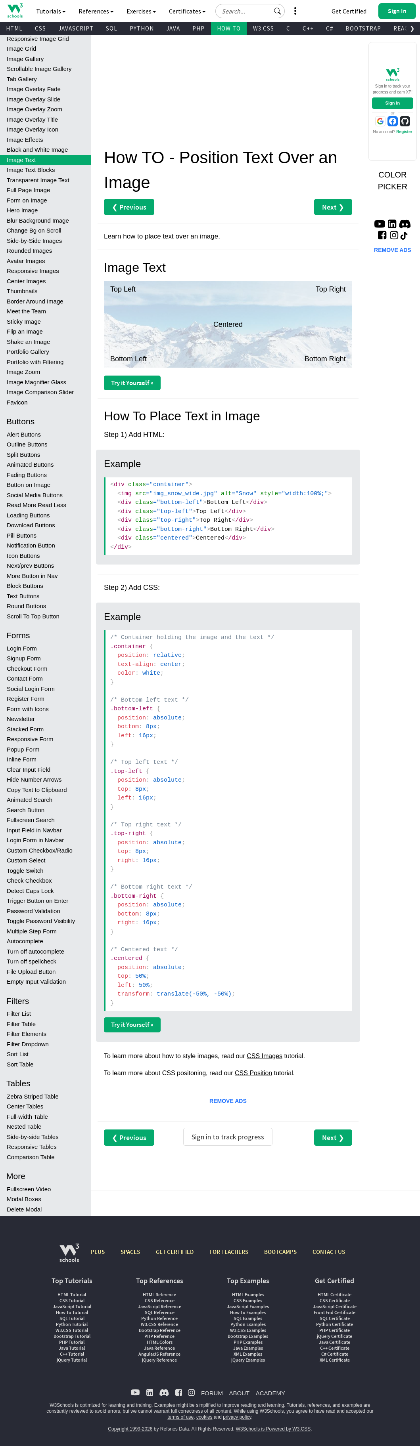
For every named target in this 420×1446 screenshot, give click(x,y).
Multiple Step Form (32, 931)
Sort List (18, 1054)
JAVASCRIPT (76, 28)
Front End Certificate (334, 1312)
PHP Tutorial (71, 1342)
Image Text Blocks (31, 169)
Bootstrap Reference (159, 1330)
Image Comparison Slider (40, 392)
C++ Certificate (334, 1348)
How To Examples (248, 1312)
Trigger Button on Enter (37, 900)
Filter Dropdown (28, 1044)
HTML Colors (160, 1342)
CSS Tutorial (71, 1300)
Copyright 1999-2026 (130, 1429)
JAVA (173, 28)
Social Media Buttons (35, 495)
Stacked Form (25, 729)
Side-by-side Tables (33, 1136)
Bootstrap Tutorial (72, 1336)
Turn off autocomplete (35, 951)
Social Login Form (31, 688)
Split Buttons (23, 454)
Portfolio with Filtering (35, 362)
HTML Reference (159, 1294)
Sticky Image (24, 321)
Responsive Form (30, 739)
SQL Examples (248, 1318)
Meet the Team (26, 311)
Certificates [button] (187, 11)
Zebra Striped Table (33, 1096)
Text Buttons (23, 596)
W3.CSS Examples (248, 1330)
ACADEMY (270, 1393)
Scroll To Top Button (33, 616)
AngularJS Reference (159, 1354)
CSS (40, 28)
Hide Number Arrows (34, 779)
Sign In (392, 103)
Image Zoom (23, 371)
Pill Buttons (21, 535)
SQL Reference (160, 1312)
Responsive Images (33, 270)
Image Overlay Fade (34, 89)
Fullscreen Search (31, 819)
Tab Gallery (22, 79)
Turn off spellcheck (31, 961)
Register (404, 132)
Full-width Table (27, 1116)
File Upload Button (31, 971)
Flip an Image (25, 331)
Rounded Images (29, 250)
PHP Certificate (334, 1330)
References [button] (96, 11)
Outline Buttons (27, 444)
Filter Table (21, 1024)
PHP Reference (159, 1336)
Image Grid (21, 48)
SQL (111, 28)
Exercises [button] (141, 11)
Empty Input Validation (36, 981)
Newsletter (21, 718)
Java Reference (159, 1348)
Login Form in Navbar (35, 840)
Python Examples (248, 1324)
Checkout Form (27, 668)
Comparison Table (31, 1157)
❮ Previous (129, 207)
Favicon (17, 402)
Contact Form (25, 678)
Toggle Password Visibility (41, 921)
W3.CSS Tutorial (72, 1330)
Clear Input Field (28, 769)
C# (329, 28)
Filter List (19, 1013)
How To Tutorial (72, 1312)
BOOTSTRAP (363, 28)
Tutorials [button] (51, 11)
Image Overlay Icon (32, 129)
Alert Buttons (24, 434)
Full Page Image (28, 190)
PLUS (98, 1251)
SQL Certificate (335, 1318)
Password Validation (33, 911)
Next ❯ (333, 207)
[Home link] (15, 10)
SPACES (130, 1251)
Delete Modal (24, 1209)
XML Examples (248, 1354)
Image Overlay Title (32, 119)
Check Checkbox (29, 880)
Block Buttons (25, 585)
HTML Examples (248, 1294)
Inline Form (21, 759)
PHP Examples (248, 1342)
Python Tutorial (72, 1324)
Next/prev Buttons (30, 565)
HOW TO (229, 28)
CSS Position (253, 1073)
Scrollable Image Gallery (39, 68)
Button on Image (28, 484)
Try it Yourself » (132, 382)
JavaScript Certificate (335, 1306)
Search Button (25, 810)
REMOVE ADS (228, 1101)
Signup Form (24, 658)
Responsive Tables (32, 1146)
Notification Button (31, 545)
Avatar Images (26, 261)
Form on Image (27, 200)
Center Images (26, 281)
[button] (277, 11)
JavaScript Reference (159, 1306)
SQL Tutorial (71, 1318)
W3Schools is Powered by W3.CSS (273, 1429)
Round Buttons (26, 606)
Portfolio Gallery (28, 351)
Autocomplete (25, 941)
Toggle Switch (25, 870)
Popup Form (23, 749)
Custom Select (26, 860)
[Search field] (250, 11)
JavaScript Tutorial (72, 1306)
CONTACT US (329, 1251)
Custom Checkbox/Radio (40, 850)
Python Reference (159, 1318)
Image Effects (25, 139)
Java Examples (248, 1348)
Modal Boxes (24, 1199)
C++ (308, 28)
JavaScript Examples (248, 1306)
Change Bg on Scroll (34, 230)
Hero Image (22, 210)
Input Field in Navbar (34, 830)
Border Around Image (35, 301)
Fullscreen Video (29, 1189)
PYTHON (142, 28)
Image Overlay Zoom (34, 109)
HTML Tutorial (72, 1294)
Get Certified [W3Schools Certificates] (349, 11)
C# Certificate (334, 1354)
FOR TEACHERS (228, 1251)
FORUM (212, 1393)
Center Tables (25, 1106)
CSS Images (264, 1056)
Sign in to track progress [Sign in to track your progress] (228, 1136)
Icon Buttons (23, 555)
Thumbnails (22, 291)
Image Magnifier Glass (36, 382)
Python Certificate (334, 1324)
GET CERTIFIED (175, 1251)
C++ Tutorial (72, 1354)
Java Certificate (334, 1342)
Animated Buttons (30, 464)
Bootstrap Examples (248, 1336)
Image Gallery (25, 58)
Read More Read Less (36, 505)
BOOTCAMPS (280, 1251)
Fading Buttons (27, 474)
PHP (198, 28)
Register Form (25, 698)
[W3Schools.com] (69, 1257)
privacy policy (237, 1417)
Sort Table (20, 1064)
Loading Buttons (28, 515)
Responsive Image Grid (38, 38)
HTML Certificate (334, 1294)
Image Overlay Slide (33, 99)
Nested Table (24, 1126)
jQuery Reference (159, 1360)
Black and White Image (37, 149)
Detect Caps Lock (30, 890)
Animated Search (29, 799)
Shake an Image (28, 341)
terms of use (180, 1417)
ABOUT (239, 1393)
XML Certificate (335, 1360)
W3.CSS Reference (159, 1324)
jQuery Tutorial (72, 1360)
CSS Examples (248, 1300)
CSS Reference (160, 1300)
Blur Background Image (38, 220)
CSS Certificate (335, 1300)
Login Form (22, 648)
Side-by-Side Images (34, 240)
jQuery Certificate (334, 1336)
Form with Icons (28, 709)
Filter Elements (26, 1033)
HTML (14, 28)
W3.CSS (263, 28)
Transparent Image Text (38, 180)
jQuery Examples (248, 1360)
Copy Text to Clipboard (37, 789)
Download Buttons (31, 525)
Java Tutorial (72, 1348)
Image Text (21, 159)
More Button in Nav (32, 575)
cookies (204, 1417)
